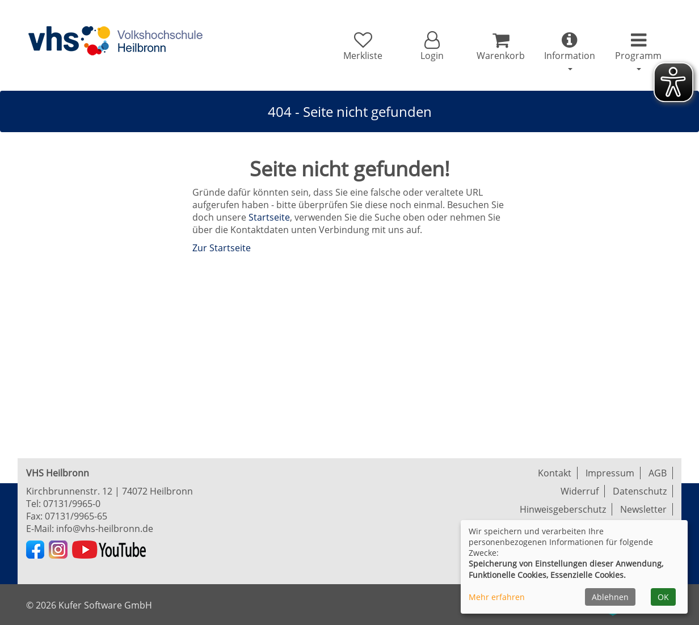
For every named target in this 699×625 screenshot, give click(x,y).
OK (663, 597)
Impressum (610, 473)
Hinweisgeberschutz (563, 509)
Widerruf (580, 491)
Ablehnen (610, 597)
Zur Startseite (221, 248)
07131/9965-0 (71, 503)
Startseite (269, 217)
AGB (658, 473)
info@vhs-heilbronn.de (104, 528)
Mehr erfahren (497, 597)
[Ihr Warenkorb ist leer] (500, 46)
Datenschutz (640, 491)
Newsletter (643, 509)
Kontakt (554, 473)
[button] (431, 46)
